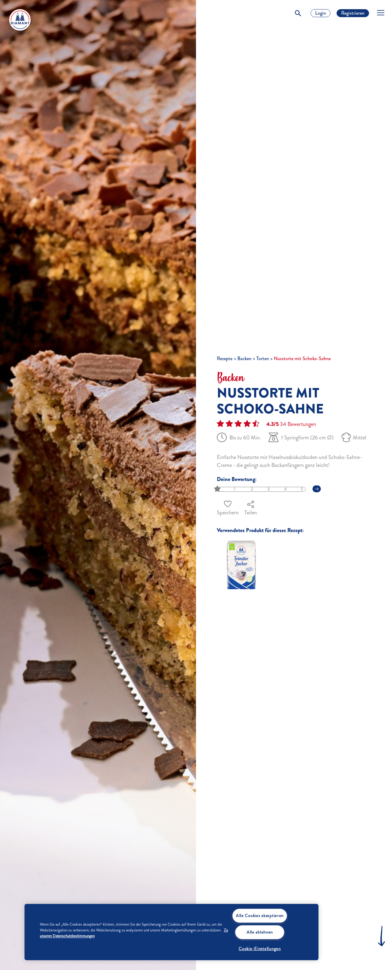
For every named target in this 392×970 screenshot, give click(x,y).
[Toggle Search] (298, 13)
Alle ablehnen (260, 932)
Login (320, 13)
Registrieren (352, 13)
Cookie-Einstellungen (260, 949)
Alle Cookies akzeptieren (260, 915)
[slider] (218, 489)
